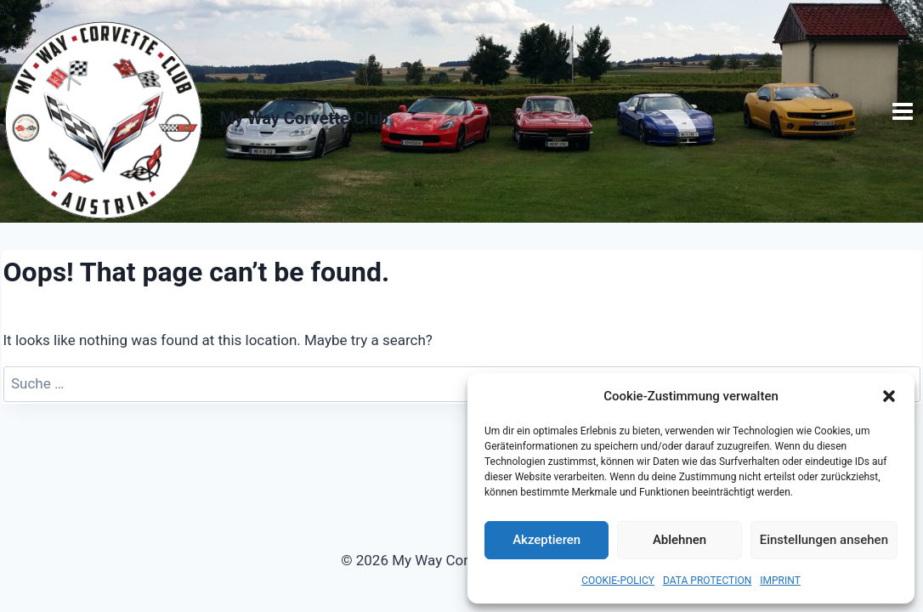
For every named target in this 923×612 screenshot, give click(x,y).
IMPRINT (780, 580)
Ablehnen (679, 539)
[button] (889, 396)
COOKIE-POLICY (617, 580)
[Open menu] (903, 111)
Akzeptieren (546, 539)
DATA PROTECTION (707, 580)
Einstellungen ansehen (824, 539)
